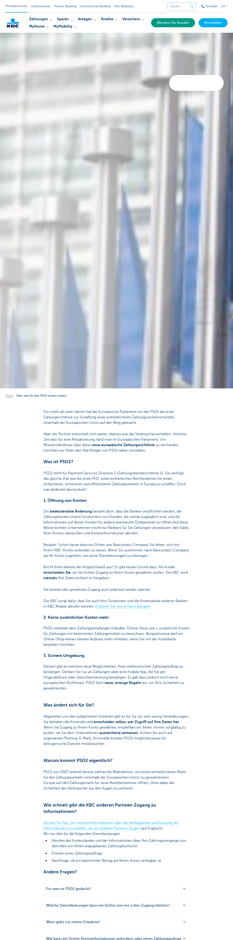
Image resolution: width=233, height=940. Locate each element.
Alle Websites (124, 6)
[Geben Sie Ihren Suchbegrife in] (192, 6)
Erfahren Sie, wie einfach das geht (122, 606)
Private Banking (65, 6)
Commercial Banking (95, 6)
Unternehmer (41, 6)
